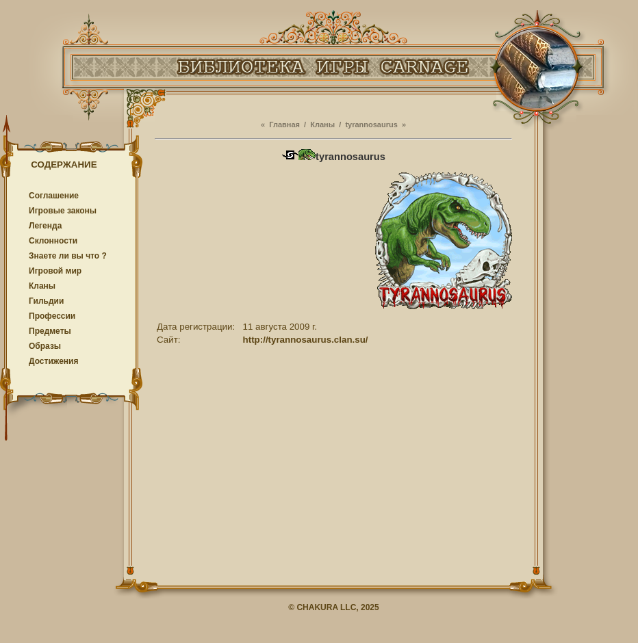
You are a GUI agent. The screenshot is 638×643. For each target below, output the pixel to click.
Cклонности (53, 241)
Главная (284, 124)
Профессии (52, 316)
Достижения (53, 361)
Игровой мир (55, 271)
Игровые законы (63, 210)
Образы (45, 346)
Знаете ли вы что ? (68, 256)
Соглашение (54, 195)
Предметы (50, 331)
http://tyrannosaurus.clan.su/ (305, 339)
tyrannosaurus (371, 124)
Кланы (42, 286)
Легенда (45, 226)
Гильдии (46, 301)
